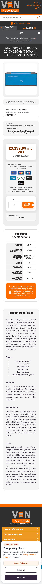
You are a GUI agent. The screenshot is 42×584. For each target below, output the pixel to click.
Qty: (14, 200)
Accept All (21, 577)
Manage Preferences (21, 563)
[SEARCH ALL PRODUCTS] (18, 18)
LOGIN (38, 8)
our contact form (22, 295)
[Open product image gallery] (21, 79)
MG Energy (22, 110)
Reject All (21, 570)
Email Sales (6, 29)
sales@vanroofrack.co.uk (34, 5)
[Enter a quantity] (14, 205)
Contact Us (38, 2)
